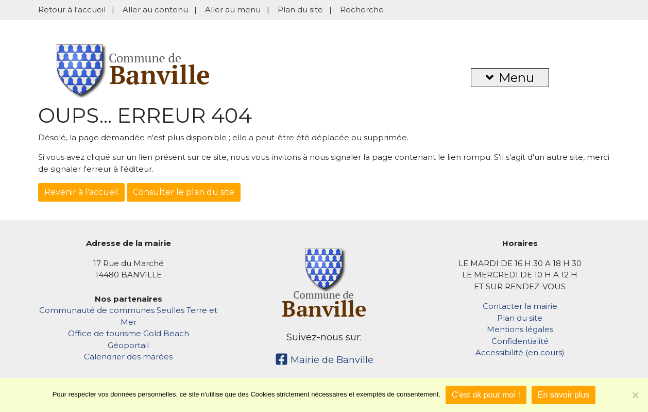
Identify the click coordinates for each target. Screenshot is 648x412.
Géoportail (128, 345)
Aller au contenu (155, 9)
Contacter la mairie (520, 306)
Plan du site (300, 9)
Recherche (362, 9)
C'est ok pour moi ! (486, 394)
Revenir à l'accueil (81, 192)
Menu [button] (510, 77)
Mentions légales (520, 329)
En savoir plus (564, 394)
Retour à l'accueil (72, 9)
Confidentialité (520, 341)
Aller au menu (233, 9)
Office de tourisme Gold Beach (128, 333)
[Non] (635, 395)
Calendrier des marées (128, 356)
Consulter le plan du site (183, 192)
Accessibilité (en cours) (520, 352)
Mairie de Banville (324, 360)
